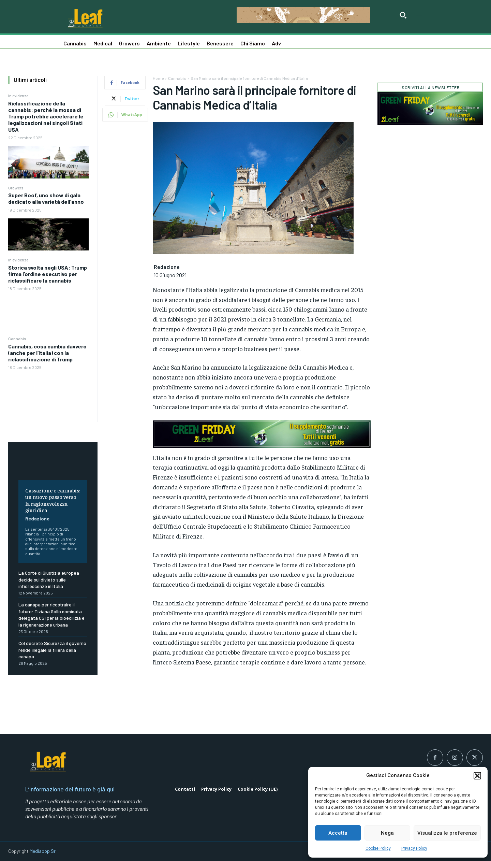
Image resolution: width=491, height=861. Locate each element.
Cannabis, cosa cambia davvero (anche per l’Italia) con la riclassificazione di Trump (47, 352)
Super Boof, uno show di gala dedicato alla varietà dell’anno (46, 198)
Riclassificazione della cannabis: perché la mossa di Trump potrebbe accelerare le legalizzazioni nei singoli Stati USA (46, 116)
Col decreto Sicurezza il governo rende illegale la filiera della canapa (52, 649)
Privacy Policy (414, 848)
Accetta (337, 833)
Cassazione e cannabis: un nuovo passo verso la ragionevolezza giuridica (52, 500)
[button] (477, 775)
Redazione (37, 518)
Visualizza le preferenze (447, 833)
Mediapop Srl (43, 851)
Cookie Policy (378, 848)
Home (158, 78)
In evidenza (18, 95)
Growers (16, 187)
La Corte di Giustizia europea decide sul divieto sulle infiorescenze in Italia (48, 579)
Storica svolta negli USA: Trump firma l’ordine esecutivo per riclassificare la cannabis (47, 274)
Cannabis (17, 338)
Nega (387, 833)
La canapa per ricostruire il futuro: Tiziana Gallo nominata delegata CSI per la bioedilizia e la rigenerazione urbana (51, 615)
